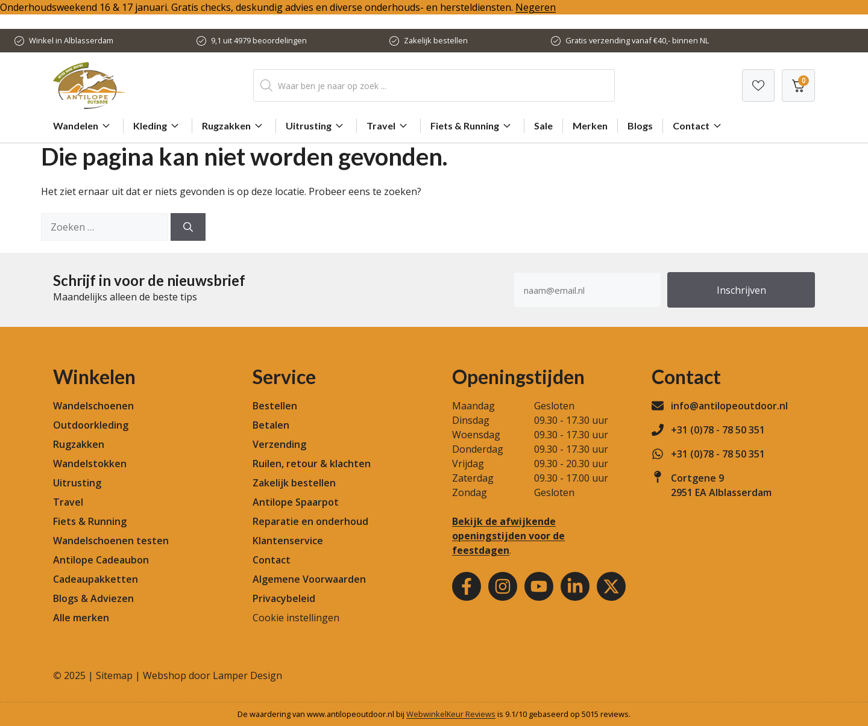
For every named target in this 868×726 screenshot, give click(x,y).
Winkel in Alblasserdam (71, 40)
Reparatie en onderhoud (310, 521)
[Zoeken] (188, 227)
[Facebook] (466, 586)
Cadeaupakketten (95, 579)
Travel (388, 126)
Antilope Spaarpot (296, 502)
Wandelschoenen (93, 405)
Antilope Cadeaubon (101, 559)
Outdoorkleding (90, 425)
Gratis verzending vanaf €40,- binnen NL (637, 40)
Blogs (640, 125)
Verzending (279, 444)
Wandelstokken (90, 463)
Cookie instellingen (296, 617)
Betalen (271, 425)
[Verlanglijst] (758, 85)
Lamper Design (247, 675)
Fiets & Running (472, 126)
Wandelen (83, 126)
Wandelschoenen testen (111, 540)
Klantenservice (288, 540)
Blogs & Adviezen (93, 598)
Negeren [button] (535, 7)
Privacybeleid (284, 598)
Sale (543, 125)
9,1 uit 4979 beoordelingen (259, 40)
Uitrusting (316, 126)
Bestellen (275, 405)
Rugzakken (234, 126)
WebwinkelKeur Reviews (450, 714)
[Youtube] (538, 586)
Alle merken (81, 617)
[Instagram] (502, 586)
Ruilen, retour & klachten (312, 463)
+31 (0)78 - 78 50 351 (718, 429)
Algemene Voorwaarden (309, 579)
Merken (590, 125)
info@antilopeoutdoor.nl (729, 405)
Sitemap (114, 675)
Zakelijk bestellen (436, 40)
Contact (699, 126)
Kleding (157, 126)
